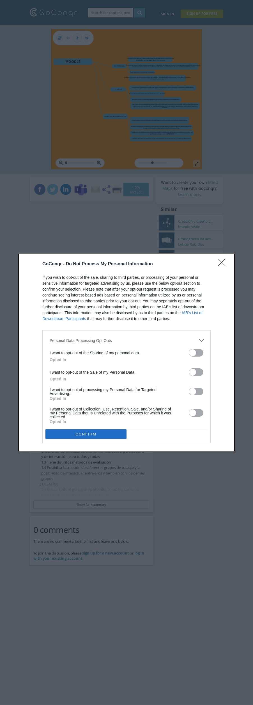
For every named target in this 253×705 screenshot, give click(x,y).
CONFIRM (85, 434)
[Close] (223, 264)
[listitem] (126, 340)
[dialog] (126, 352)
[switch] (196, 353)
